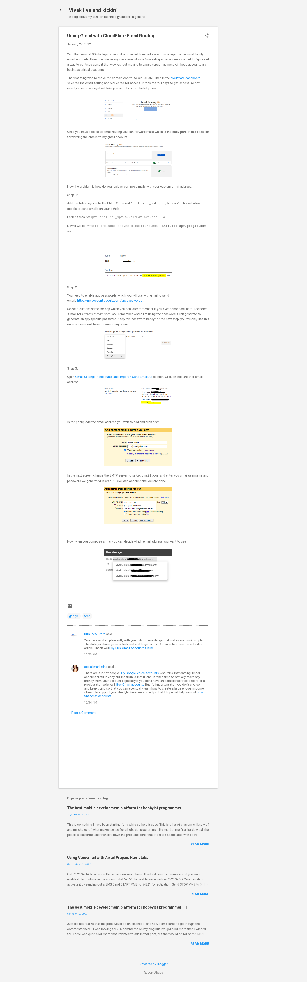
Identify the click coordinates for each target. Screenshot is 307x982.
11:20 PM (90, 654)
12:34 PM (90, 702)
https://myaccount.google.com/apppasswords (109, 300)
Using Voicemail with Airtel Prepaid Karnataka (107, 857)
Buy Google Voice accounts (139, 673)
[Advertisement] (234, 90)
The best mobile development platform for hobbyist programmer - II (127, 907)
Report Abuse (153, 973)
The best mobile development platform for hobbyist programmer (124, 808)
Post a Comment (83, 713)
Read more (200, 844)
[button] (206, 36)
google (74, 616)
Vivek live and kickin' (93, 10)
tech (87, 616)
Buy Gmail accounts (130, 685)
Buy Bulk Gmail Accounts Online (131, 648)
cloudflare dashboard (185, 78)
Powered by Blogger (154, 964)
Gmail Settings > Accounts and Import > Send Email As (113, 377)
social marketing (95, 667)
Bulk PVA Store (94, 634)
